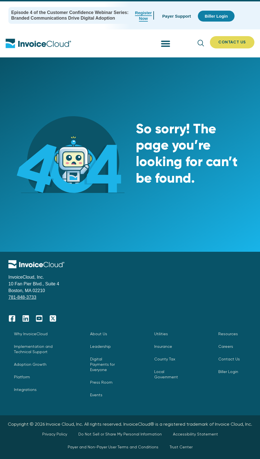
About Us (98, 334)
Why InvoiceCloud (31, 334)
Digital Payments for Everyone (102, 364)
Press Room (101, 382)
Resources (228, 334)
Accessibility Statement (195, 434)
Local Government (166, 374)
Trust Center (181, 447)
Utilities (161, 334)
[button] (165, 43)
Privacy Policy (54, 434)
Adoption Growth (30, 364)
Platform (22, 377)
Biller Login (228, 371)
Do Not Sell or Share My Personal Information (120, 434)
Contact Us (229, 359)
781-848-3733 (22, 297)
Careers (225, 346)
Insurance (163, 346)
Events (96, 395)
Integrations (25, 389)
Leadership (100, 346)
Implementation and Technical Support (33, 349)
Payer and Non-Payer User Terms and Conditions (113, 447)
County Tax (164, 359)
